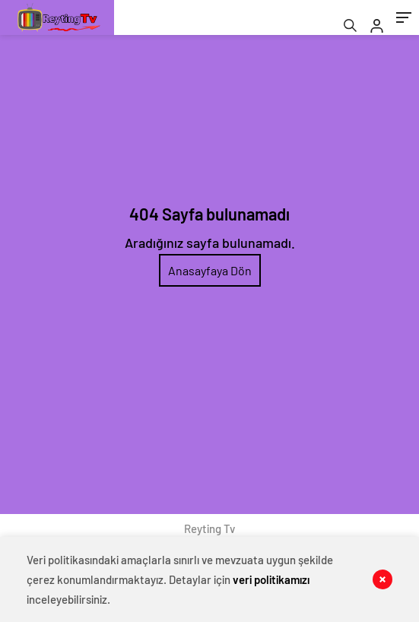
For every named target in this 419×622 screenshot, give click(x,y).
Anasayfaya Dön (210, 270)
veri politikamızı (271, 579)
